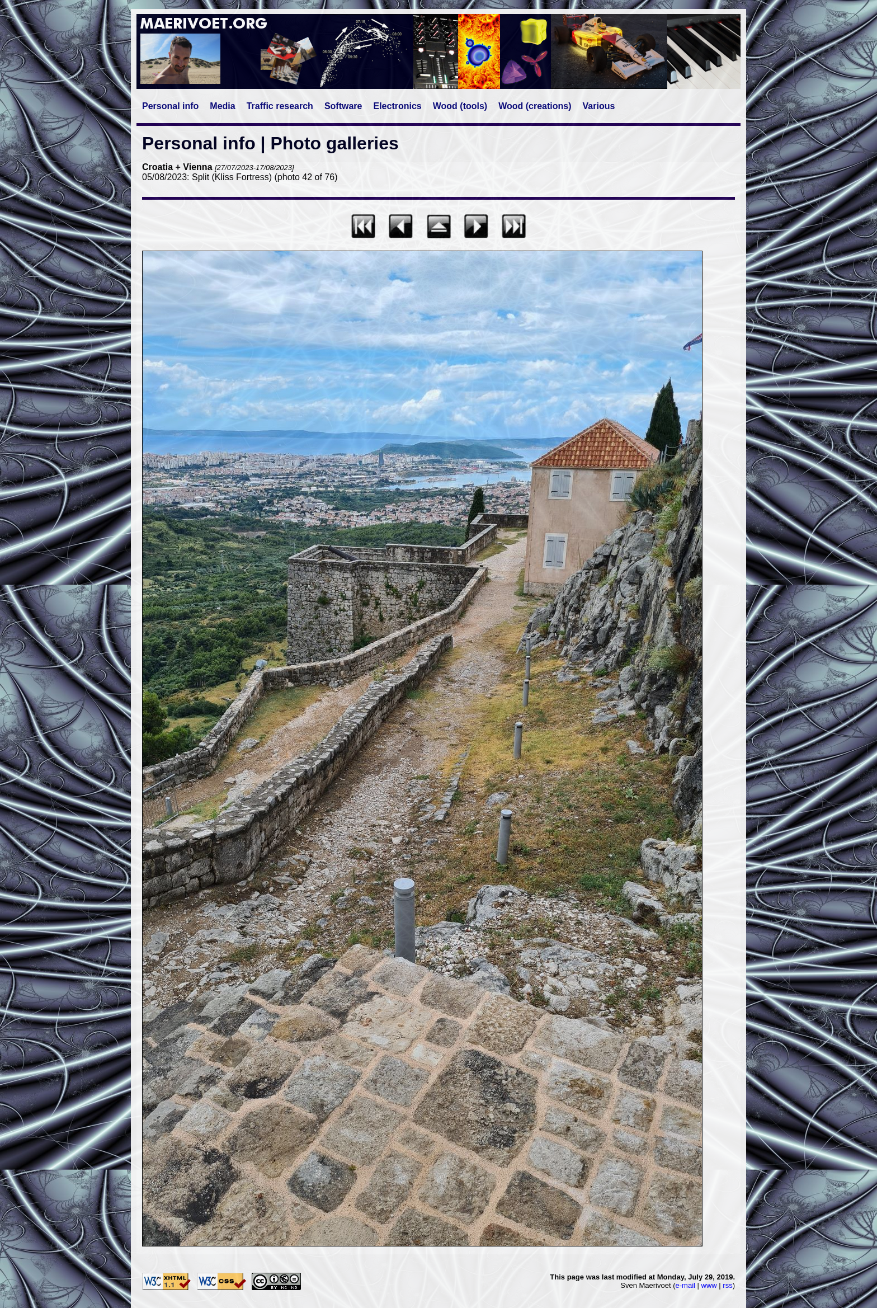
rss (727, 1285)
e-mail (685, 1285)
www (709, 1285)
